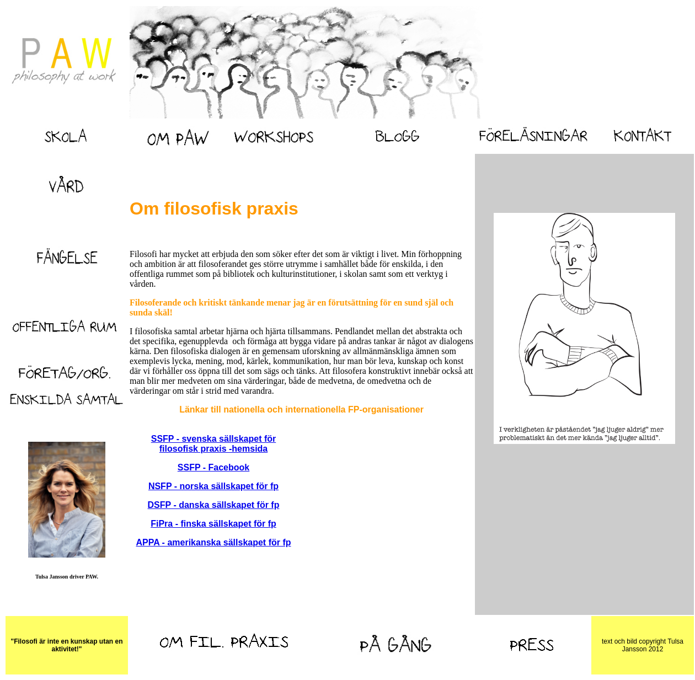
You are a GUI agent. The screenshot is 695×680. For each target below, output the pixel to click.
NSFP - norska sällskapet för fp (213, 486)
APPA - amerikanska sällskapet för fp (213, 542)
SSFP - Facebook (213, 467)
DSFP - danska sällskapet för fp (214, 505)
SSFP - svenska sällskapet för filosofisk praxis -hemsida (213, 443)
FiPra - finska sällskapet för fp (213, 523)
